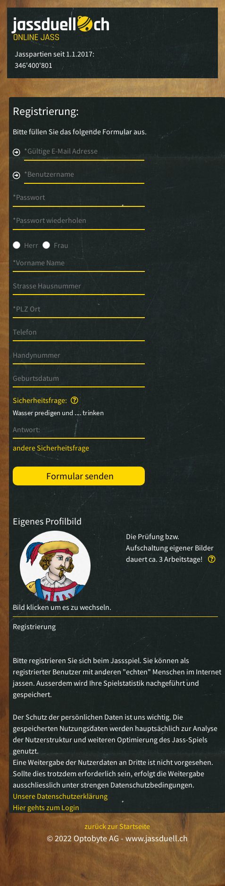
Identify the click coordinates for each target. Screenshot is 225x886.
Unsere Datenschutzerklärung (60, 796)
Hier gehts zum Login (46, 807)
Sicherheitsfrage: (45, 400)
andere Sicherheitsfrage (51, 447)
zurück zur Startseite (117, 826)
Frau (61, 245)
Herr (31, 245)
